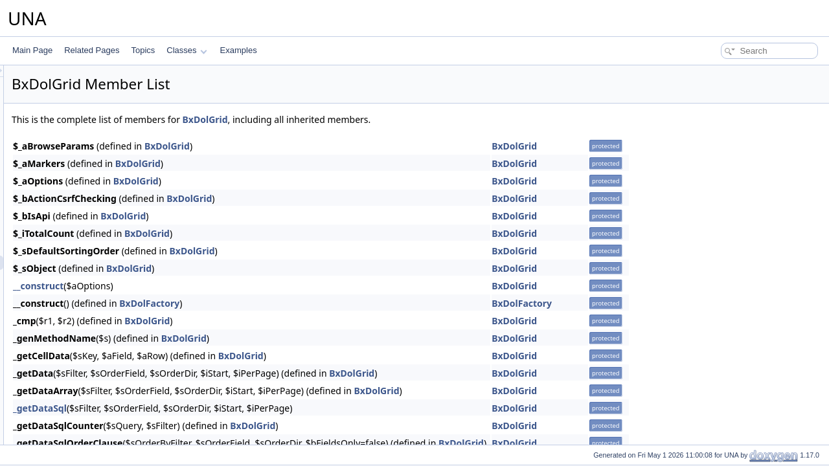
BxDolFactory (311, 303)
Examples (238, 50)
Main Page (32, 50)
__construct (200, 286)
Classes (186, 50)
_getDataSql (202, 408)
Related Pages (91, 50)
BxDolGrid (367, 119)
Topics (143, 50)
